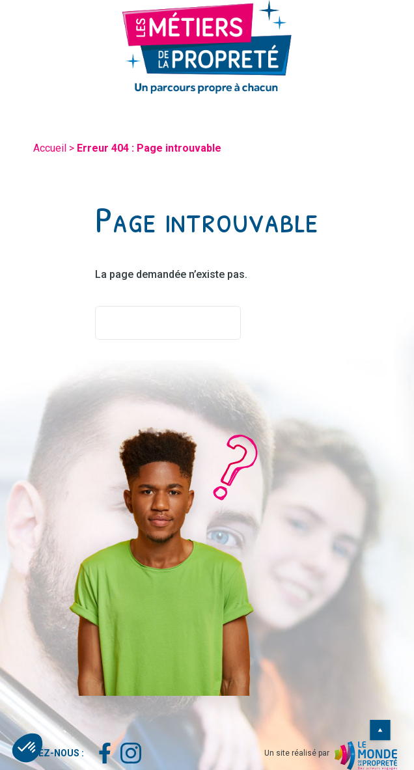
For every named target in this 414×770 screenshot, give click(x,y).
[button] (27, 747)
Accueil (49, 148)
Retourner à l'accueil (168, 322)
